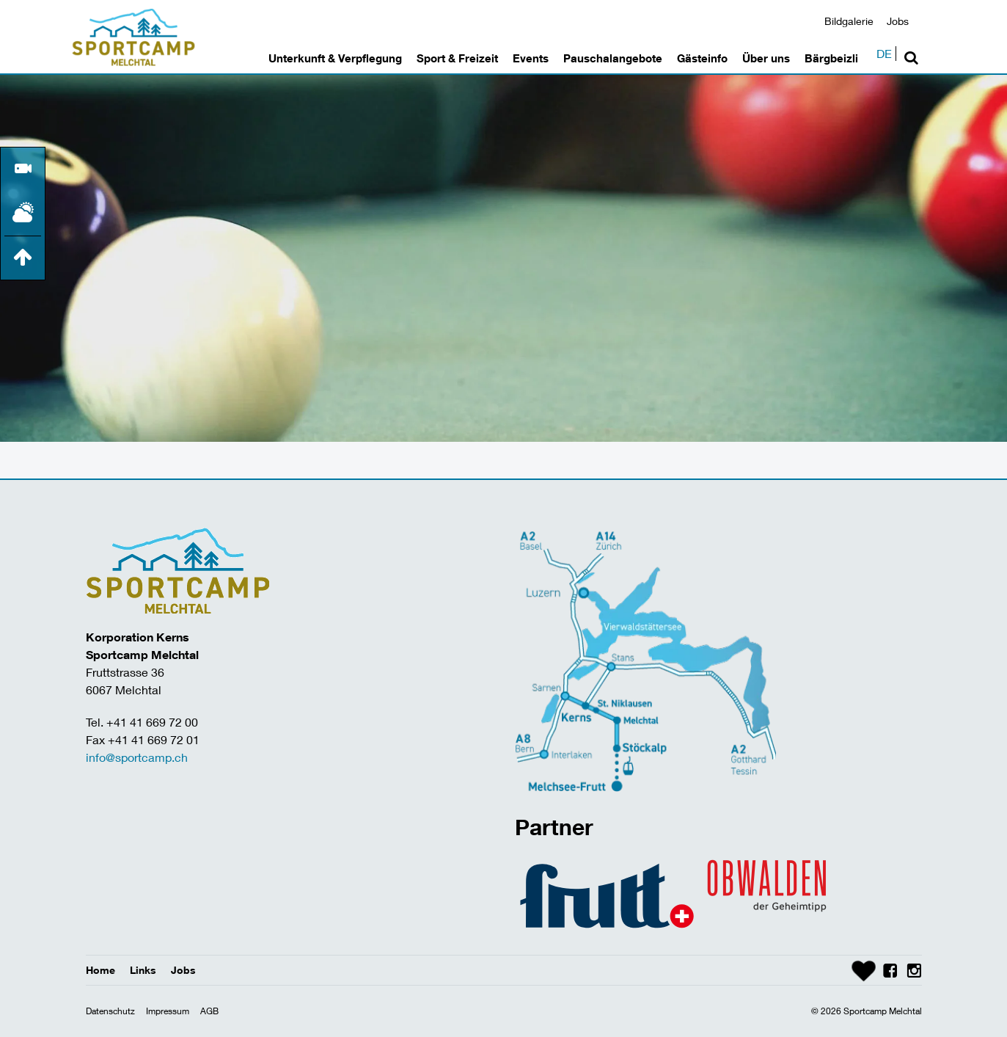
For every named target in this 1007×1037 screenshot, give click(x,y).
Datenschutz (110, 1010)
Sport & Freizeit (457, 58)
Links (143, 970)
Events (531, 58)
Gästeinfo (702, 58)
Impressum (167, 1010)
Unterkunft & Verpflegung (335, 58)
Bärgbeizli (831, 58)
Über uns (766, 58)
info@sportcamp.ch (137, 757)
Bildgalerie (849, 21)
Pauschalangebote (612, 58)
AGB (209, 1010)
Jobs (898, 21)
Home (100, 970)
